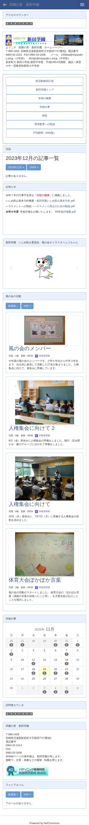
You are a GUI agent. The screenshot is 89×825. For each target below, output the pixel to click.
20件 (27, 305)
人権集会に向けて (29, 504)
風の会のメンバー (30, 348)
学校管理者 (42, 356)
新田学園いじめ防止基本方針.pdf (55, 200)
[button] (11, 267)
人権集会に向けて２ (32, 428)
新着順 (13, 305)
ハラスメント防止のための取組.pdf (54, 206)
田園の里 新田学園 (24, 4)
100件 (33, 167)
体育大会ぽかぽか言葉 (35, 580)
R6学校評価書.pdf (65, 211)
